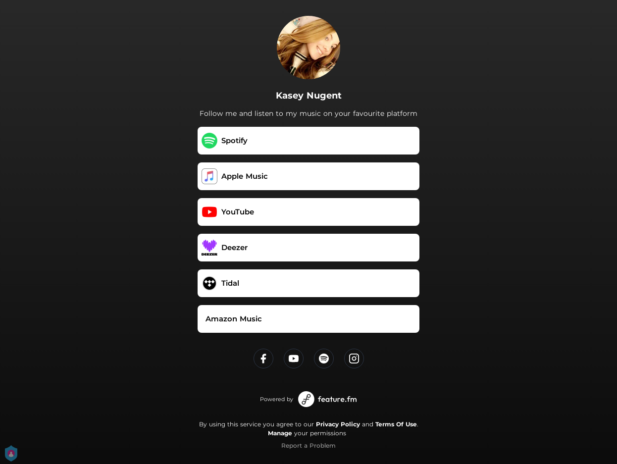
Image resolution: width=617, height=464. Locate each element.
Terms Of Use (396, 424)
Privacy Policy (338, 424)
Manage (280, 433)
